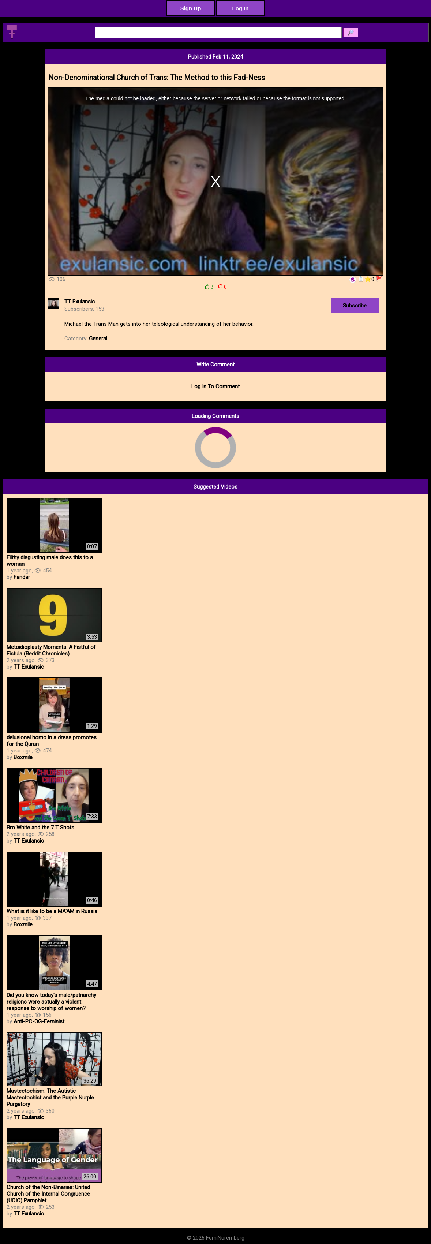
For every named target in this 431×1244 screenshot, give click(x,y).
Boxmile (23, 757)
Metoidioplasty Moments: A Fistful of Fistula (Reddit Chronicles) (51, 650)
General (98, 338)
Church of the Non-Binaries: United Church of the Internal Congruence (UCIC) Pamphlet (48, 1194)
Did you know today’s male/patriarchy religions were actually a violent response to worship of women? (51, 1002)
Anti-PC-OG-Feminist (39, 1021)
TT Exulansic (79, 301)
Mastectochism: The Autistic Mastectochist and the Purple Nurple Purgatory (50, 1097)
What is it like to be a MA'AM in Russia (52, 911)
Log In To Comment (215, 386)
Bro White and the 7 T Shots (40, 827)
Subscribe (355, 305)
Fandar (22, 577)
